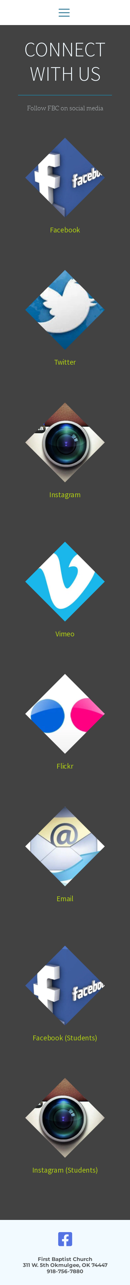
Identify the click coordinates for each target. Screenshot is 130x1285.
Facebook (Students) (65, 1037)
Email (65, 898)
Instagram (65, 494)
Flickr (65, 766)
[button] (64, 12)
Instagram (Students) (65, 1170)
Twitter (65, 362)
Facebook (65, 230)
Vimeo (65, 633)
